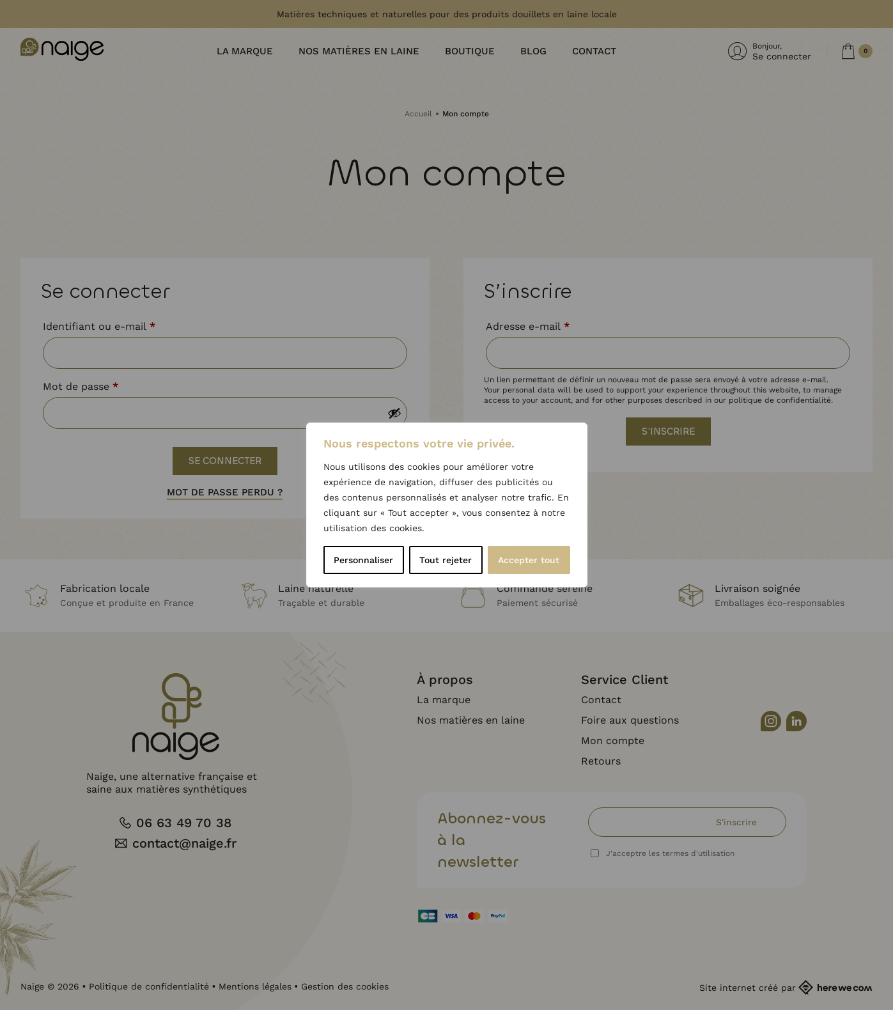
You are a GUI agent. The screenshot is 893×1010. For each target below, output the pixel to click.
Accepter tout (528, 560)
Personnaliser (363, 560)
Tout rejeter (445, 560)
